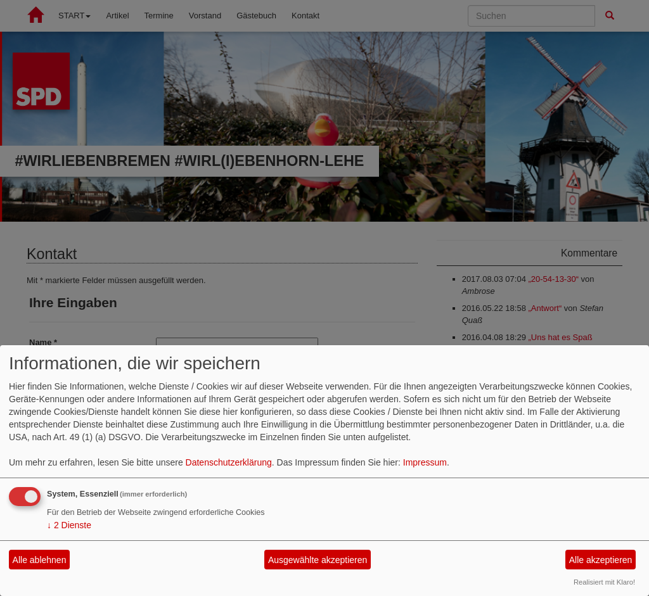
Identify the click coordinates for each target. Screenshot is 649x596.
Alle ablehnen (40, 560)
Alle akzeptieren (601, 560)
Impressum (425, 462)
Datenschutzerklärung (229, 462)
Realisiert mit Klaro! (604, 582)
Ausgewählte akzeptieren (317, 560)
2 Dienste (69, 525)
